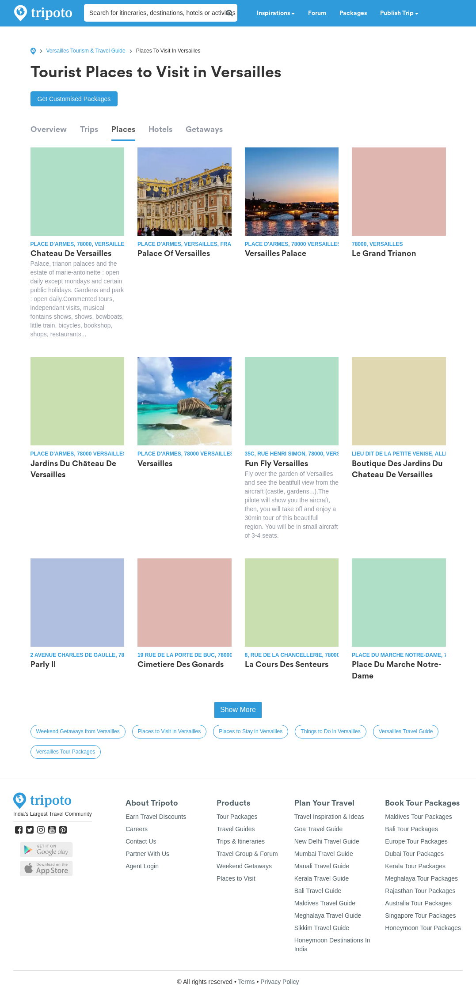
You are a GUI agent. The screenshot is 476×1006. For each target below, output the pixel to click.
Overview (48, 129)
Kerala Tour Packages (415, 866)
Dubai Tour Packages (414, 853)
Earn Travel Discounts (156, 816)
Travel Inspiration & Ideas (329, 816)
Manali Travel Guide (322, 866)
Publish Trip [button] (399, 13)
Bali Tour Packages (411, 829)
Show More (238, 709)
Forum (317, 13)
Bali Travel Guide (318, 890)
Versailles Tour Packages (65, 752)
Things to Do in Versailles (330, 731)
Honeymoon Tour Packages (423, 927)
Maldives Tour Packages (418, 816)
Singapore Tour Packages (420, 915)
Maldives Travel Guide (325, 903)
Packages (353, 13)
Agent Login (142, 866)
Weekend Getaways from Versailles (78, 731)
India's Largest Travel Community (52, 814)
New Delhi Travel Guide (326, 841)
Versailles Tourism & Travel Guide (86, 51)
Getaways (204, 129)
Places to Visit (236, 878)
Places (123, 129)
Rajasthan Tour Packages (420, 890)
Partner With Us (147, 853)
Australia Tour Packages (418, 903)
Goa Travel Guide (318, 829)
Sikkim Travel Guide (321, 927)
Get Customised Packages (74, 98)
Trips (89, 129)
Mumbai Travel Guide (323, 853)
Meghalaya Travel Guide (328, 915)
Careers (137, 829)
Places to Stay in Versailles (250, 731)
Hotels (160, 129)
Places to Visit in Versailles (169, 731)
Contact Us (141, 841)
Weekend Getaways (244, 866)
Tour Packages (237, 816)
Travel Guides (236, 829)
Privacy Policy (279, 981)
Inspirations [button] (276, 13)
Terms (246, 981)
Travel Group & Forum (247, 853)
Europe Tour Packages (416, 841)
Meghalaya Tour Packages (421, 878)
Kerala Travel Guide (321, 878)
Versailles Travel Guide (406, 731)
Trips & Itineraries (241, 841)
